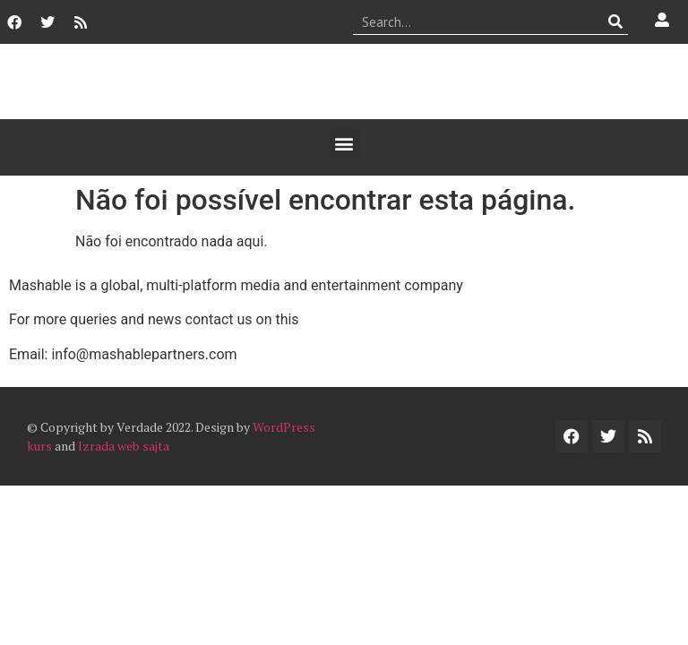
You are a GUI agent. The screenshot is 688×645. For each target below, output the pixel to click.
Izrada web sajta (123, 445)
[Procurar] (615, 21)
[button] (344, 143)
